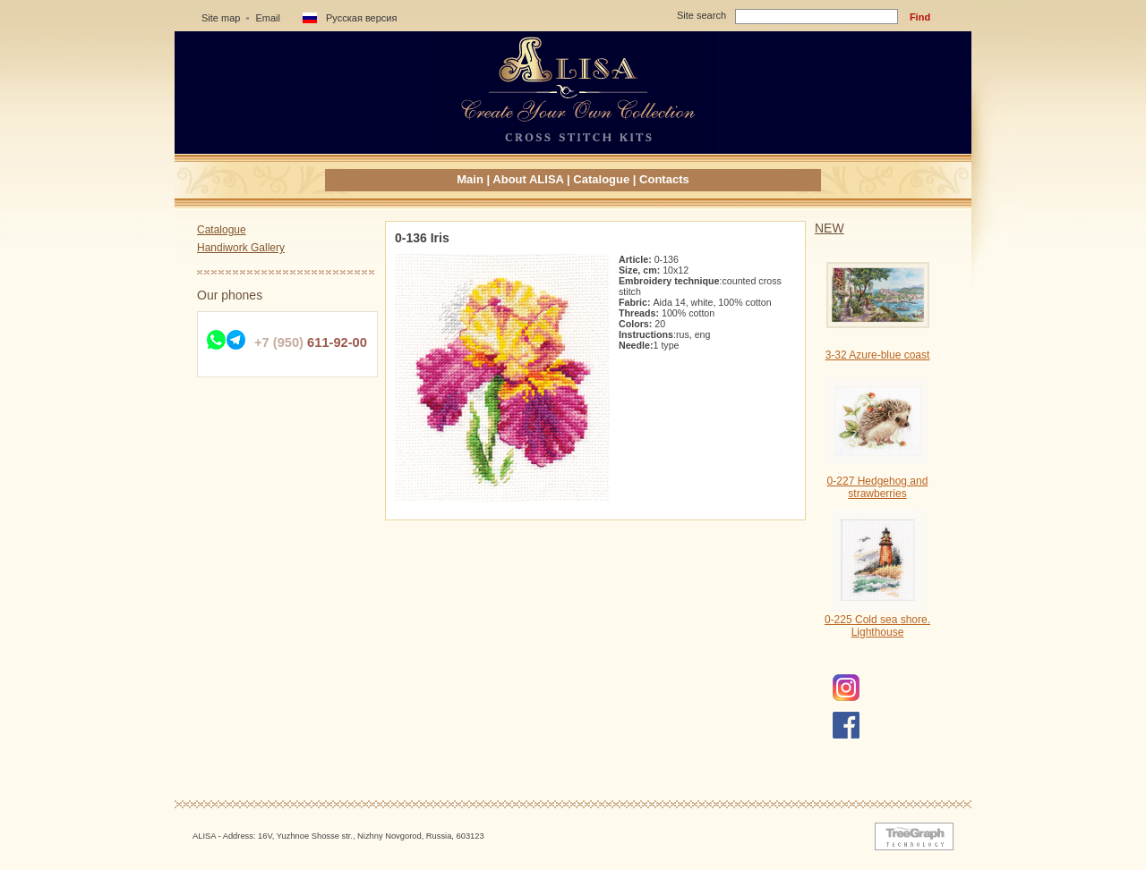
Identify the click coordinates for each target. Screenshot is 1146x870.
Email (267, 18)
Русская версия (361, 18)
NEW (829, 228)
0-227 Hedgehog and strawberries (877, 487)
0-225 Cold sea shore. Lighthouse (877, 625)
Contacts (664, 179)
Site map (220, 18)
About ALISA (527, 179)
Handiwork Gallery (241, 247)
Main (470, 179)
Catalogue (601, 179)
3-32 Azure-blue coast (877, 355)
